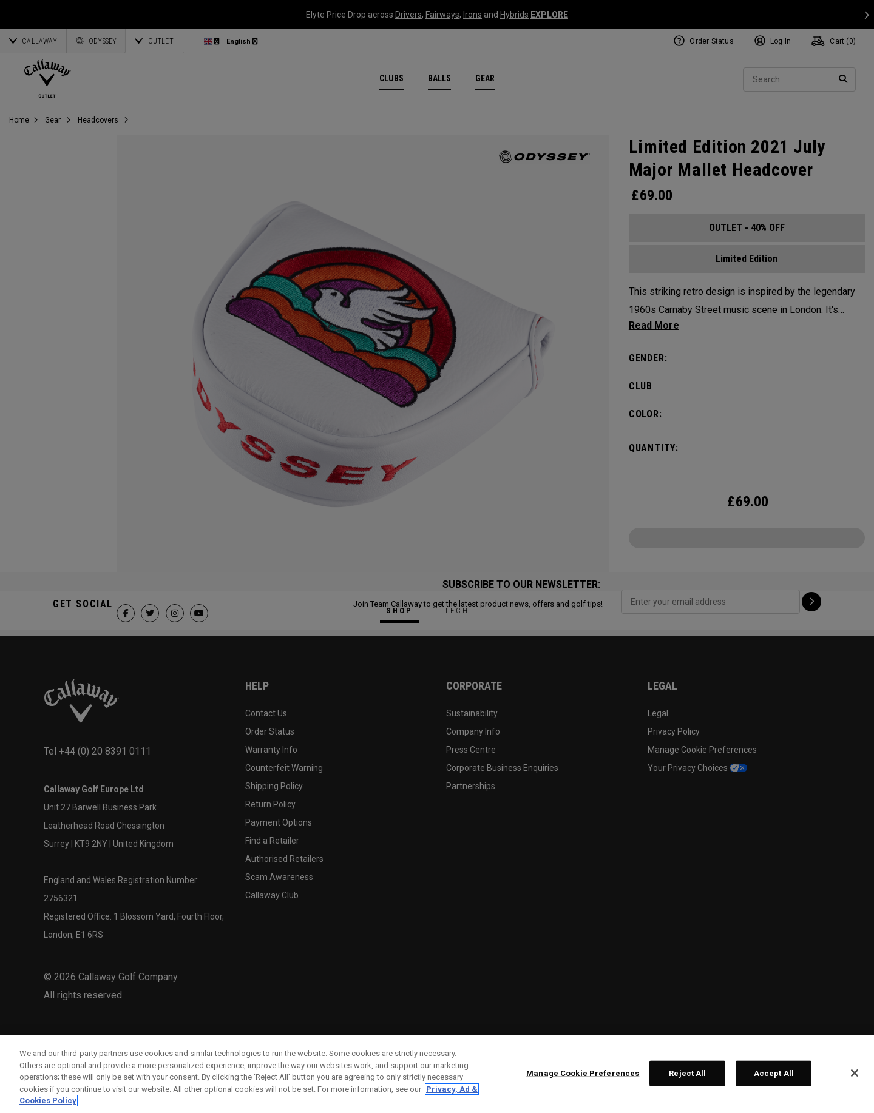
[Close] (854, 1073)
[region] (437, 1074)
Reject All (687, 1073)
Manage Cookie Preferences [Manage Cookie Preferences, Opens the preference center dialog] (582, 1073)
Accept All (774, 1073)
